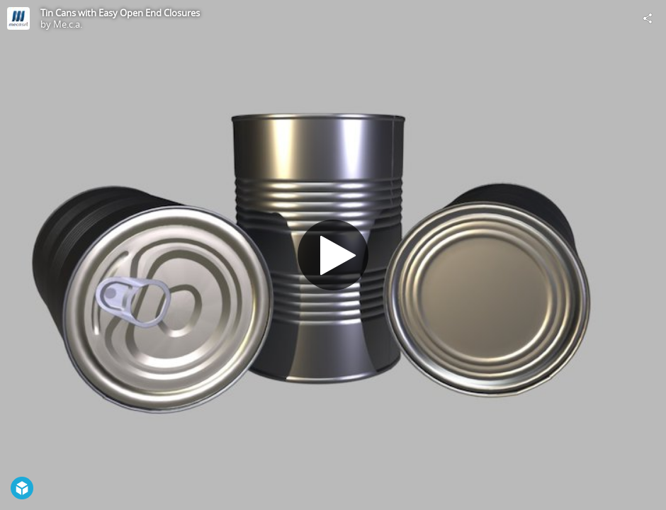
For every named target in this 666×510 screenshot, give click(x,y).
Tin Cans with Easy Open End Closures (120, 12)
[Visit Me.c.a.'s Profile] (18, 18)
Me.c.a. (67, 24)
